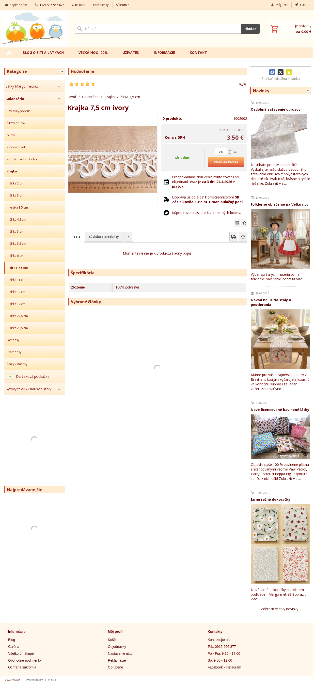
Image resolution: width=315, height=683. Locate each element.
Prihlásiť (52, 679)
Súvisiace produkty (104, 237)
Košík (112, 640)
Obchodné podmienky (25, 660)
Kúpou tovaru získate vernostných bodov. (206, 212)
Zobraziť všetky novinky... (280, 609)
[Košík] (290, 29)
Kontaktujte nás (220, 640)
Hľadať (250, 28)
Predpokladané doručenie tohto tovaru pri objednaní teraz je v (205, 182)
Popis (76, 237)
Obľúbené (115, 667)
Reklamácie (117, 660)
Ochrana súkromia (22, 667)
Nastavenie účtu (120, 653)
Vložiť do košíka (226, 162)
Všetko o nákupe (21, 653)
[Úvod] (34, 28)
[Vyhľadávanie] (158, 29)
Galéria (13, 647)
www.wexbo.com (34, 679)
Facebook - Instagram (224, 667)
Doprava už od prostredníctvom (208, 199)
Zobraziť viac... (276, 183)
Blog (11, 640)
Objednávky (117, 647)
